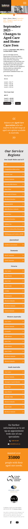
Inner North (8, 276)
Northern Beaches (10, 199)
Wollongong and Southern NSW (14, 234)
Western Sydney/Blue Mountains (14, 229)
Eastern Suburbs (9, 179)
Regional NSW (9, 204)
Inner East (8, 281)
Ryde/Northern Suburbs (11, 209)
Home (5, 18)
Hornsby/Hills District (11, 184)
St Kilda (7, 291)
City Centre (8, 271)
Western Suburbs (10, 301)
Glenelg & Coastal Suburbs (12, 382)
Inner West (8, 189)
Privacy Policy (18, 509)
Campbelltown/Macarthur (12, 169)
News (9, 18)
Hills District (8, 336)
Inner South (8, 286)
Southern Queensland (11, 245)
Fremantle (8, 331)
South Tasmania (9, 260)
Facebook (7, 103)
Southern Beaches (10, 219)
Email (18, 103)
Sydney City (8, 224)
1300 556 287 (15, 441)
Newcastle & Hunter (10, 194)
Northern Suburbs (10, 306)
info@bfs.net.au (15, 444)
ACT (6, 164)
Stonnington (8, 296)
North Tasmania (9, 255)
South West (8, 214)
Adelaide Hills (9, 397)
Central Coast (8, 174)
